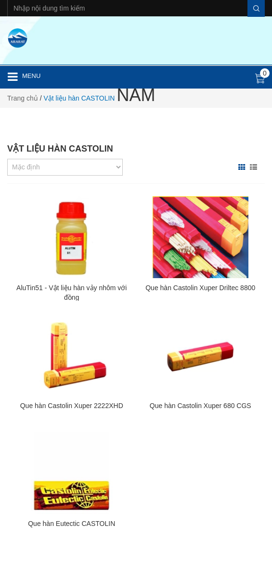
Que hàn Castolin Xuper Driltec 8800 (200, 288)
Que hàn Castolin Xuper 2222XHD (71, 406)
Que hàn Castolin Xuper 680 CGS (200, 406)
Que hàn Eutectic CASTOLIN (71, 523)
